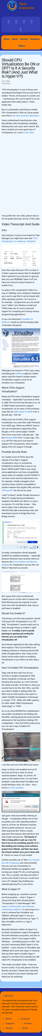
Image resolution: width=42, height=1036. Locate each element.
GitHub (7, 1019)
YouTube (26, 1023)
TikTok (23, 1028)
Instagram (8, 1023)
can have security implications (25, 115)
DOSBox (18, 373)
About (15, 39)
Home (7, 39)
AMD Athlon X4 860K (23, 412)
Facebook (23, 1019)
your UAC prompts (15, 788)
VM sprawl (7, 490)
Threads (7, 1028)
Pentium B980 (11, 438)
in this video (28, 132)
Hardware (35, 39)
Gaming (24, 39)
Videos (21, 45)
